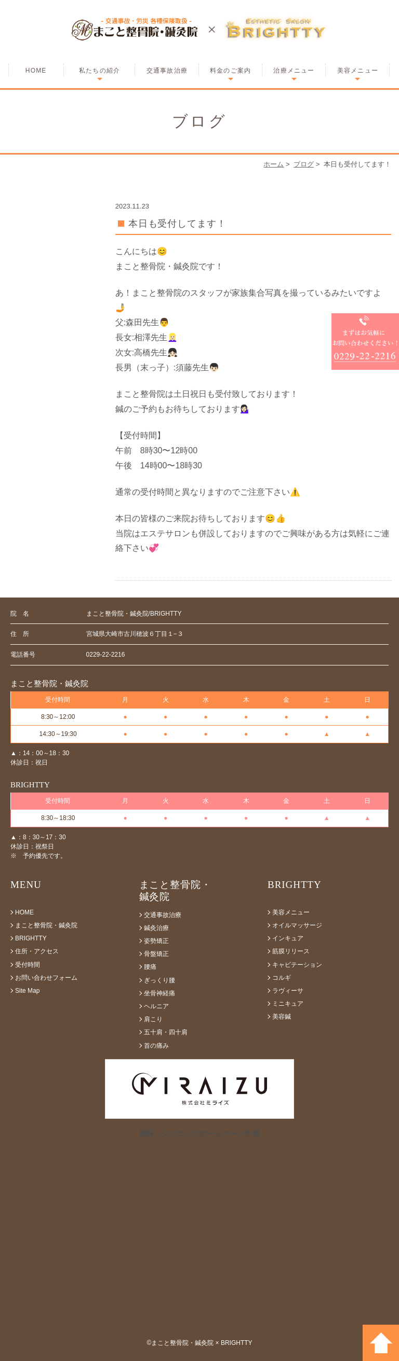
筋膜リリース (291, 951)
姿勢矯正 (156, 941)
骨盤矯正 (156, 953)
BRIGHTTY (31, 938)
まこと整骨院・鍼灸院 (46, 925)
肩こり (153, 1019)
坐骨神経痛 (159, 993)
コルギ (281, 977)
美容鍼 (281, 1016)
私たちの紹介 (99, 70)
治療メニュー (293, 70)
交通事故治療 (167, 70)
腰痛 (150, 966)
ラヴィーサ (287, 990)
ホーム (273, 164)
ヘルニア (156, 1006)
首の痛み (156, 1045)
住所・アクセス (37, 951)
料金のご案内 (230, 70)
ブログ (304, 164)
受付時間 (27, 964)
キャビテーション (297, 964)
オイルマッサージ (297, 925)
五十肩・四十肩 (166, 1032)
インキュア (287, 938)
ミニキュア (287, 1003)
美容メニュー (357, 70)
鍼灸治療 (156, 928)
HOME (36, 70)
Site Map (27, 990)
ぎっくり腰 (159, 980)
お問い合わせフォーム (46, 977)
